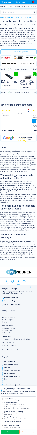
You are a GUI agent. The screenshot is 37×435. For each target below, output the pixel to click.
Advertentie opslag (19, 403)
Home (2, 17)
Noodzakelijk (19, 399)
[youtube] (30, 281)
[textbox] (33, 2)
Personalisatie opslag (19, 426)
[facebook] (13, 281)
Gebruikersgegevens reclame (19, 407)
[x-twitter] (24, 281)
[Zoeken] (16, 12)
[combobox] (33, 2)
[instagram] (18, 281)
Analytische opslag (19, 417)
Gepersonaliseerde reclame (19, 412)
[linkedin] (7, 281)
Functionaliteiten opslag (19, 422)
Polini (29, 17)
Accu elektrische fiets (15, 17)
